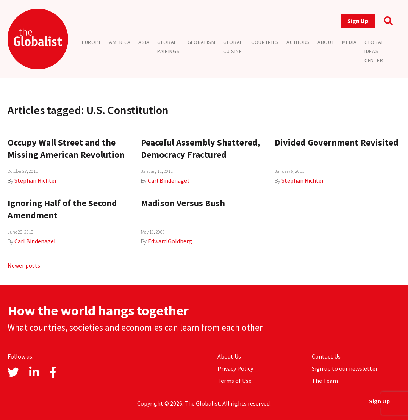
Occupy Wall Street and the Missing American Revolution (66, 148)
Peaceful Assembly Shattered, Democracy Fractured (200, 148)
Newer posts (24, 265)
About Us (229, 356)
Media (349, 42)
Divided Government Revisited (337, 142)
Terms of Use (234, 380)
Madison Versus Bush (183, 203)
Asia (144, 42)
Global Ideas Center (374, 51)
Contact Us (326, 356)
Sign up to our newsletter (345, 368)
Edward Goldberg (170, 241)
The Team (325, 380)
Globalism (202, 42)
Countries (265, 42)
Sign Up (357, 21)
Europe (92, 42)
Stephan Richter (35, 180)
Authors (298, 42)
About (326, 42)
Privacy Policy (235, 368)
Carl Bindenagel (168, 180)
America (120, 42)
